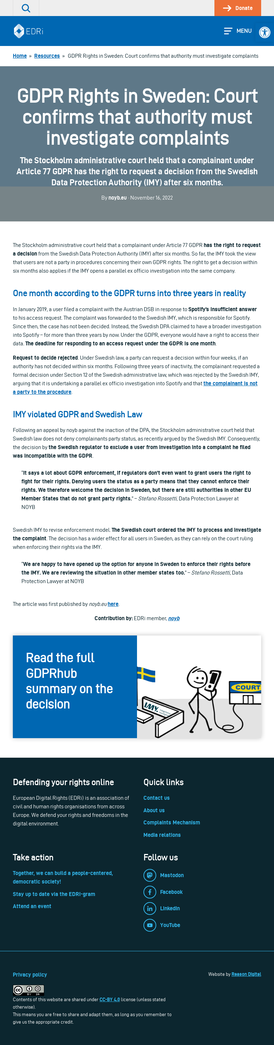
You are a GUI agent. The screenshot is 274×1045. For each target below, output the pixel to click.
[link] (264, 32)
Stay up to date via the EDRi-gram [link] (54, 894)
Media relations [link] (162, 835)
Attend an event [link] (32, 906)
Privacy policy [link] (30, 975)
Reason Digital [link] (246, 974)
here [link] (113, 604)
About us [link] (154, 810)
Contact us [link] (156, 798)
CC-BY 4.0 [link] (110, 999)
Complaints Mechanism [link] (171, 822)
